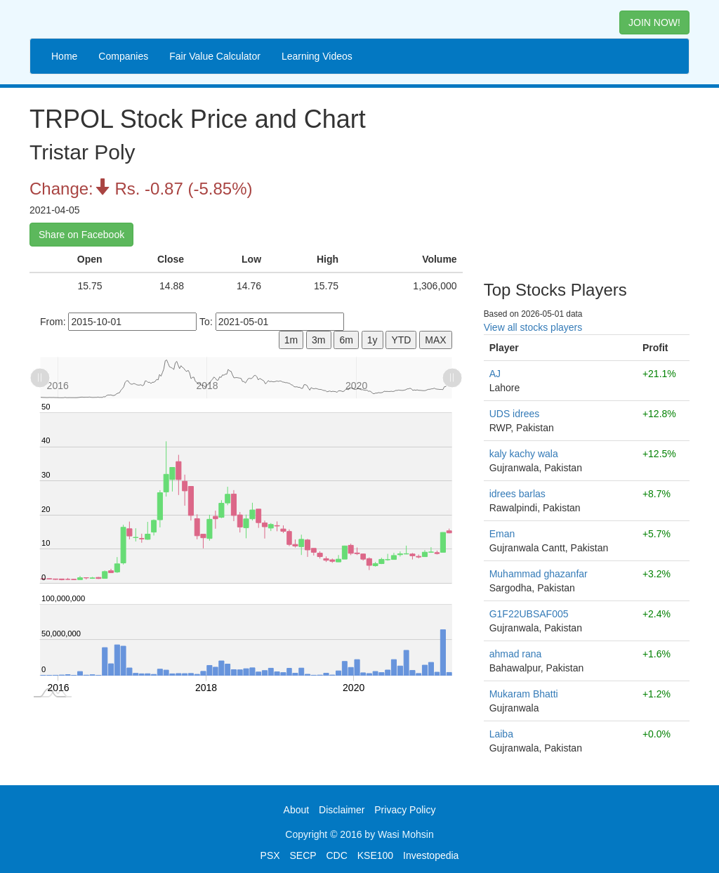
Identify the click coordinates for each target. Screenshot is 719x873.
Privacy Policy (404, 809)
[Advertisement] (587, 179)
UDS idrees (514, 413)
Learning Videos (317, 56)
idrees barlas (517, 493)
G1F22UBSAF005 (529, 613)
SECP (302, 855)
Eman (502, 533)
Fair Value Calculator (214, 56)
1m (291, 340)
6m (345, 340)
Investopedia (431, 855)
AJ (495, 373)
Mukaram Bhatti (523, 694)
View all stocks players (533, 327)
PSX (270, 855)
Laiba (501, 734)
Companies (123, 56)
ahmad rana (515, 653)
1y (372, 340)
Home (64, 56)
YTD (401, 340)
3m (318, 340)
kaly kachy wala (523, 453)
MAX (435, 340)
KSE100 (375, 855)
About (297, 809)
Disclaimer (341, 809)
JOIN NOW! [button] (654, 22)
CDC (337, 855)
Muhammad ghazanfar (538, 573)
